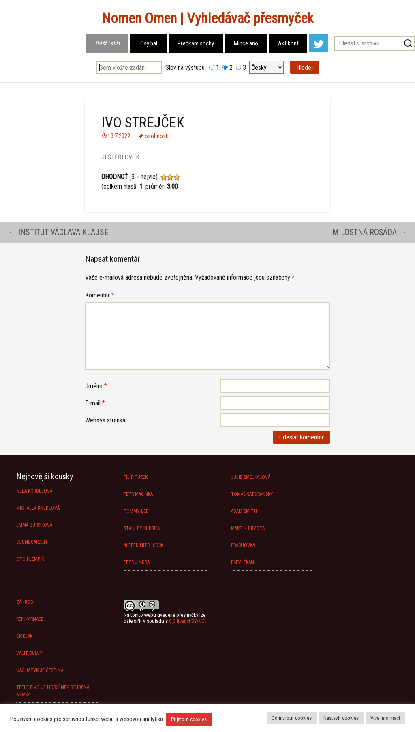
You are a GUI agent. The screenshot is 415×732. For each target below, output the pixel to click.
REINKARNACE (29, 619)
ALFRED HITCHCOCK (143, 545)
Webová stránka (105, 420)
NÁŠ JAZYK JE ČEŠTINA (39, 670)
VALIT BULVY (29, 653)
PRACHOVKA (243, 545)
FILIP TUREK (136, 477)
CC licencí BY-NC (187, 621)
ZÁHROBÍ (25, 602)
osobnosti (157, 136)
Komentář (99, 295)
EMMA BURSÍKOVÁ (34, 525)
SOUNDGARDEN (31, 542)
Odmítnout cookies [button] (292, 718)
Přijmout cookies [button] (189, 719)
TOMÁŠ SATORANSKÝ (252, 494)
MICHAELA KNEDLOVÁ (38, 508)
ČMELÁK (24, 636)
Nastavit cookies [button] (341, 718)
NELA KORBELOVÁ (34, 491)
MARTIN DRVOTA (248, 528)
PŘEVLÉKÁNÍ (243, 562)
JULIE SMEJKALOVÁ (250, 477)
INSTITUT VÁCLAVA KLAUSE (58, 232)
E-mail (95, 403)
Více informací (385, 718)
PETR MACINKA (138, 494)
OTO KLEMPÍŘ (30, 559)
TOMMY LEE (136, 511)
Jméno (96, 386)
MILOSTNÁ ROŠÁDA (369, 232)
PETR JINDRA (137, 562)
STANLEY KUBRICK (142, 528)
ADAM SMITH (244, 511)
